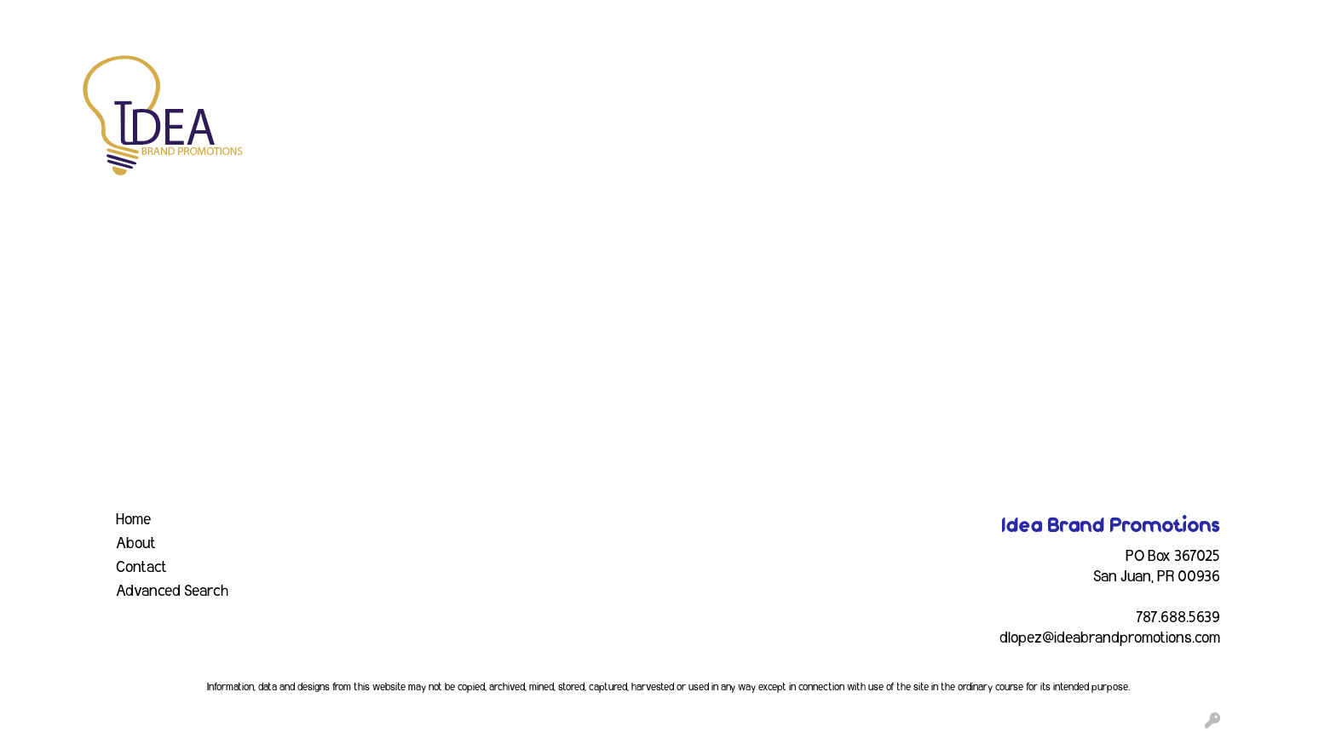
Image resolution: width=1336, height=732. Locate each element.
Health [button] (927, 75)
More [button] (1191, 75)
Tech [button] (1055, 75)
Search (1101, 18)
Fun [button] (774, 75)
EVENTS (224, 18)
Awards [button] (552, 75)
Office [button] (993, 75)
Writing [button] (1122, 75)
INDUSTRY (294, 18)
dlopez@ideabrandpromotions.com (1109, 638)
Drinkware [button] (699, 75)
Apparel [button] (473, 75)
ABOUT (89, 18)
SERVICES (155, 18)
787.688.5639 (1178, 618)
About (136, 544)
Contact (141, 567)
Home (133, 520)
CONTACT (370, 18)
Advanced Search (172, 591)
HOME (35, 18)
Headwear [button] (845, 75)
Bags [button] (621, 75)
